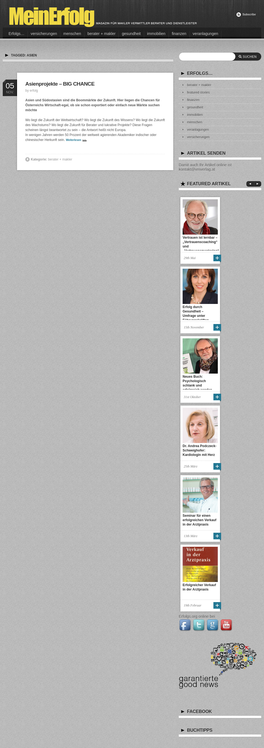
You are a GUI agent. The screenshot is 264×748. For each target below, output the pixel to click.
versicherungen (44, 33)
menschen (72, 33)
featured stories (198, 92)
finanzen (179, 33)
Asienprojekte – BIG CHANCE (60, 84)
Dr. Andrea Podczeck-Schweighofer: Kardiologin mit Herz (199, 450)
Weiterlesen (73, 140)
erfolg (34, 91)
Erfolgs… (16, 33)
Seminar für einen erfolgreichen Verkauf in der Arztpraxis (199, 520)
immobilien (156, 33)
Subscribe (249, 14)
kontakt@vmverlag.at (197, 169)
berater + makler (101, 33)
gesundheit (131, 33)
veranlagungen (205, 33)
